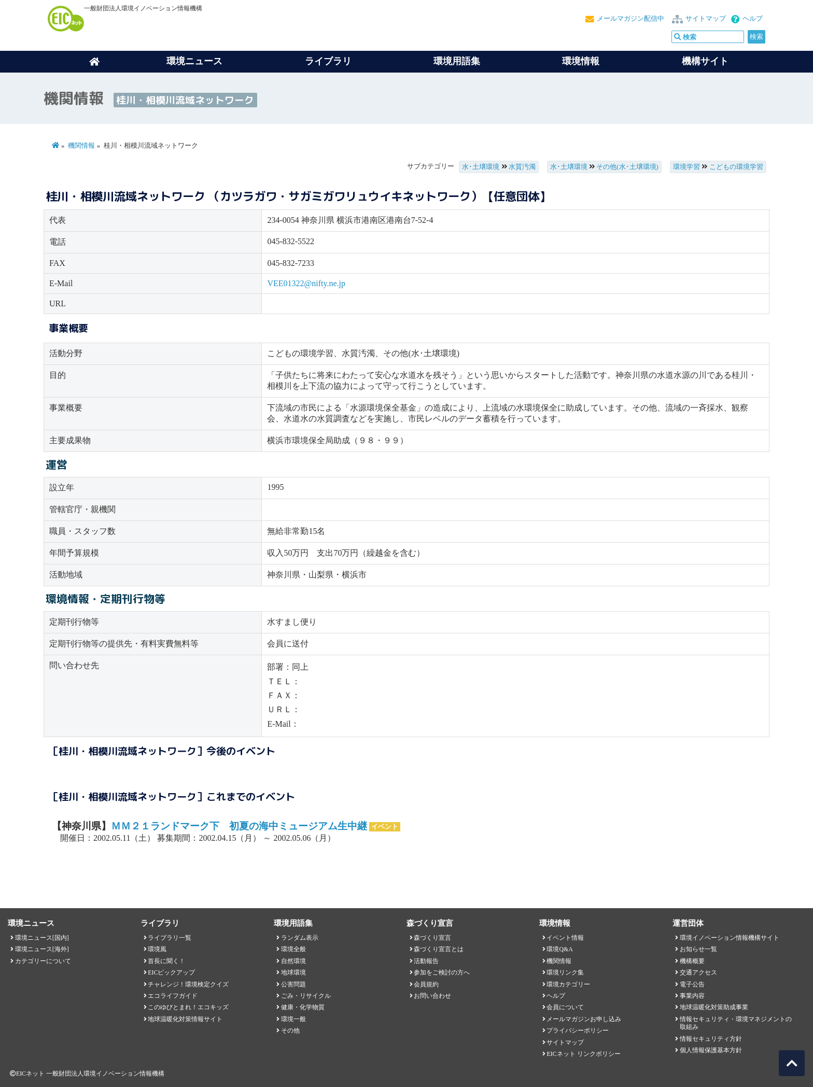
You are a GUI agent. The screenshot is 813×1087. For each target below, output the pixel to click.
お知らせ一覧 (698, 949)
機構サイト (705, 61)
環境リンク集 (565, 972)
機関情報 (81, 145)
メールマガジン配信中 (630, 18)
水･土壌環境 (480, 167)
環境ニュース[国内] (42, 937)
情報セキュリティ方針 (711, 1038)
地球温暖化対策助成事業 (714, 1007)
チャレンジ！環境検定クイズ (188, 984)
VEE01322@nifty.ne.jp (306, 283)
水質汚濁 (522, 167)
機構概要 (692, 961)
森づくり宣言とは (439, 949)
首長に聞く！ (166, 961)
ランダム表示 (299, 937)
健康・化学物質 (303, 1007)
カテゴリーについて (43, 961)
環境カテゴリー (568, 984)
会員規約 (426, 984)
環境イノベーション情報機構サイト (729, 937)
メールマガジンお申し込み (583, 1019)
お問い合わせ (432, 995)
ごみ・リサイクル (306, 995)
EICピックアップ (171, 972)
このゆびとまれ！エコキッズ (188, 1007)
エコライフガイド (173, 995)
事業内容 (692, 995)
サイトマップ (705, 18)
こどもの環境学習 (736, 167)
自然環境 (293, 961)
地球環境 (293, 972)
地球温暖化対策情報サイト (185, 1019)
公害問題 (293, 984)
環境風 (157, 949)
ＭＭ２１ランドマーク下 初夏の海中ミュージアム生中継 (239, 826)
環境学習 (686, 167)
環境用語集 (456, 61)
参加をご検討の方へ (442, 972)
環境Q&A (559, 949)
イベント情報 (565, 937)
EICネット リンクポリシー (583, 1053)
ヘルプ (752, 18)
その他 (290, 1030)
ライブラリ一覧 (169, 937)
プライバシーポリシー (577, 1030)
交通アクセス (698, 972)
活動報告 (426, 961)
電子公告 (692, 984)
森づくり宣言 (432, 937)
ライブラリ (328, 61)
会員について (565, 1007)
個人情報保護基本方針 (711, 1050)
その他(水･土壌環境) (627, 167)
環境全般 (293, 949)
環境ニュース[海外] (42, 949)
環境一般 (293, 1019)
